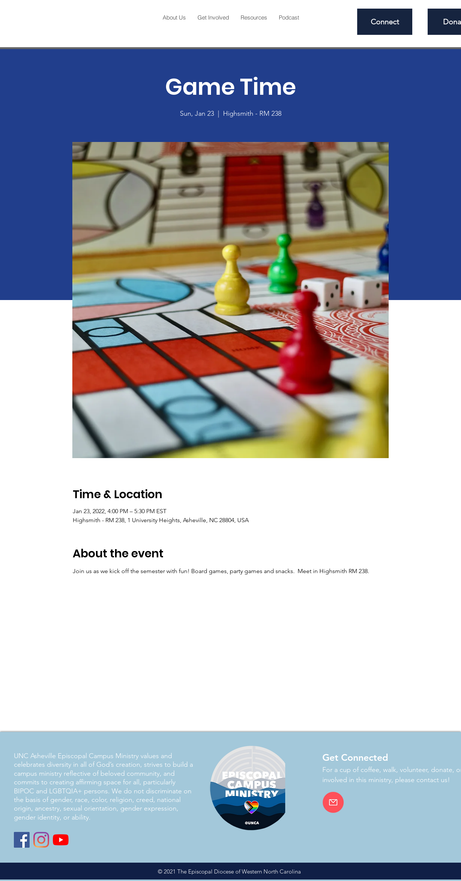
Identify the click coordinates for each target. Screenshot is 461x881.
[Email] (333, 802)
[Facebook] (22, 840)
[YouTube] (61, 840)
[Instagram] (41, 840)
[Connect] (384, 22)
